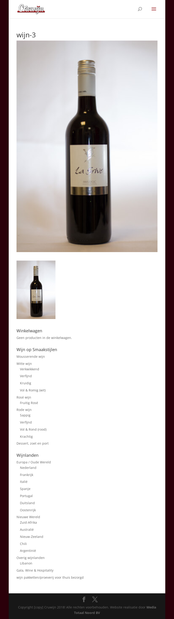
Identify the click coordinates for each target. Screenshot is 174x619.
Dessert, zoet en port (33, 443)
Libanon (26, 563)
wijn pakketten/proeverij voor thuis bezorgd (50, 577)
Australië (27, 529)
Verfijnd (26, 376)
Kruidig (25, 383)
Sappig (25, 415)
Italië (24, 481)
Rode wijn (24, 409)
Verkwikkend (29, 369)
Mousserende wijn (31, 356)
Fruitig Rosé (29, 403)
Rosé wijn (24, 397)
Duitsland (27, 503)
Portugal (26, 496)
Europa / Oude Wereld (34, 462)
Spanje (25, 489)
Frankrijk (26, 475)
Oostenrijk (28, 510)
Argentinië (28, 550)
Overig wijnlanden (31, 558)
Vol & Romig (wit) (33, 390)
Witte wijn (24, 363)
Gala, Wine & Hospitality (35, 570)
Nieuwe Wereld (28, 517)
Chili (23, 544)
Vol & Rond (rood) (33, 429)
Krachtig (26, 436)
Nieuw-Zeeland (31, 536)
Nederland (28, 467)
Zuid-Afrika (28, 522)
